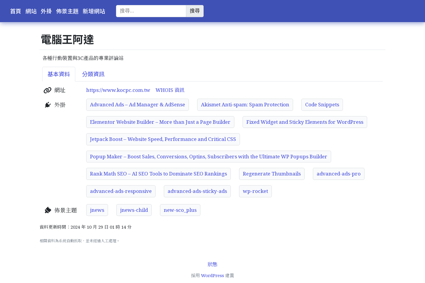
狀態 (212, 264)
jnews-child (134, 209)
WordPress (212, 275)
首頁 (15, 11)
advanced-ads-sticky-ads (197, 191)
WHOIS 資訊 (170, 90)
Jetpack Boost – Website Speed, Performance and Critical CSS (163, 139)
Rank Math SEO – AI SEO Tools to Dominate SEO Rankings (158, 173)
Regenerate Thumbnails (272, 173)
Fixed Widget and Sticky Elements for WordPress (304, 121)
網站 (31, 11)
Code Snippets (322, 104)
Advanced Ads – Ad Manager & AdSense (137, 104)
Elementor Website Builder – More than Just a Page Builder (160, 121)
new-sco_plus (180, 209)
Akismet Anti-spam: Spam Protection (245, 104)
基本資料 (59, 74)
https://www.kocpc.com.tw (118, 90)
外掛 (46, 11)
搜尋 (195, 11)
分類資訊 (93, 74)
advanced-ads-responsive (121, 191)
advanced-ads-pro (339, 173)
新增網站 (94, 11)
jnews (97, 209)
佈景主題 (67, 11)
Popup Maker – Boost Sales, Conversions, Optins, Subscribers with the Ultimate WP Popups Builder (208, 156)
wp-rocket (255, 191)
